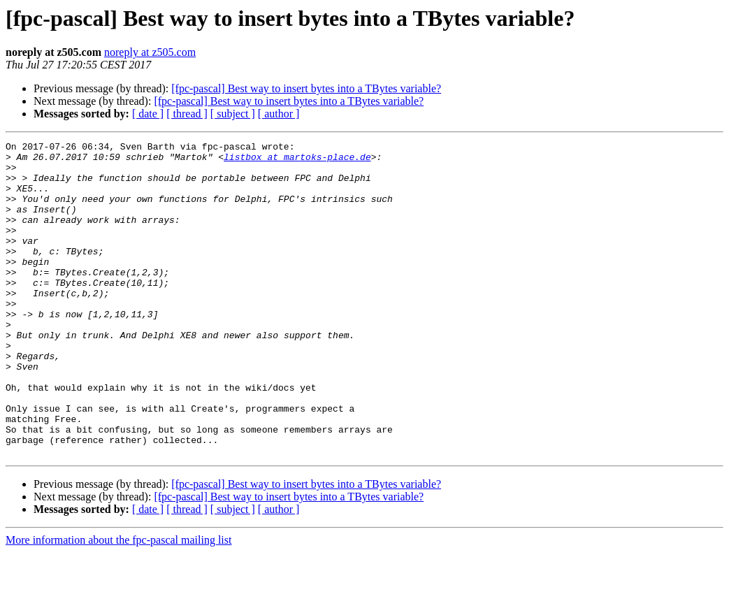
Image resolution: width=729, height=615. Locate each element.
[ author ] (279, 114)
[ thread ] (187, 114)
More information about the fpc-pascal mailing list (118, 603)
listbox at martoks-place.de (297, 160)
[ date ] (148, 114)
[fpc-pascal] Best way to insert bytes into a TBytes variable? (306, 88)
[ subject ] (232, 114)
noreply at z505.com (150, 52)
